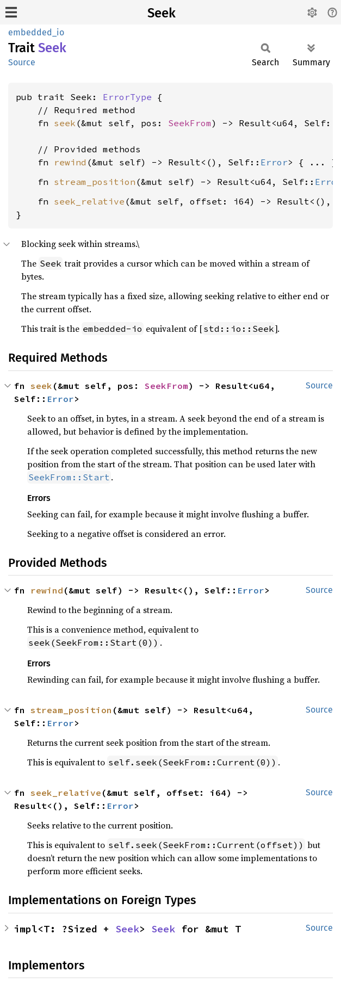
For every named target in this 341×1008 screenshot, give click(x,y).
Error (274, 162)
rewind (70, 162)
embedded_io (36, 32)
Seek (161, 13)
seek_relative (89, 201)
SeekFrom (190, 123)
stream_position (94, 181)
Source (21, 62)
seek (65, 123)
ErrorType (127, 96)
